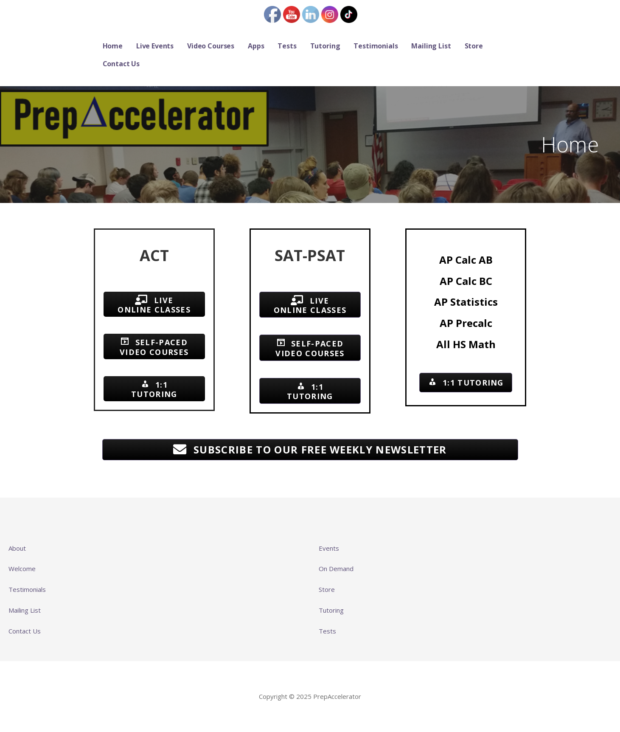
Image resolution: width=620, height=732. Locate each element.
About (17, 548)
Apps (256, 46)
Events (329, 548)
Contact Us (121, 63)
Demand (341, 568)
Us (37, 631)
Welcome (22, 568)
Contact (20, 631)
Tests (287, 46)
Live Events (155, 46)
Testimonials (375, 46)
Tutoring (325, 46)
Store (474, 46)
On (324, 568)
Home (113, 46)
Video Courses (210, 46)
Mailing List (431, 46)
